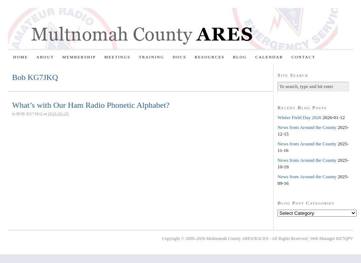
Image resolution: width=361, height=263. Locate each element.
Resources (210, 57)
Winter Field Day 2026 (299, 117)
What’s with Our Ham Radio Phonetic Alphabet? (91, 105)
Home (20, 57)
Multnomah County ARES (173, 28)
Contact (303, 57)
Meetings (117, 57)
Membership (79, 57)
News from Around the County (307, 127)
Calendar (269, 57)
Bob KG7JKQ (29, 114)
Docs (179, 57)
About (45, 57)
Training (151, 57)
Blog (240, 57)
